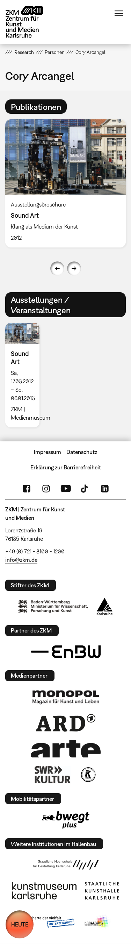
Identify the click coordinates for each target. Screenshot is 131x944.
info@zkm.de (21, 560)
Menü (119, 13)
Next (74, 268)
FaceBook (27, 488)
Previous (57, 268)
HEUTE (19, 924)
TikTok (85, 488)
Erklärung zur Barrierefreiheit (65, 467)
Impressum (47, 452)
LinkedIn (105, 488)
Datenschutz (81, 452)
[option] (25, 375)
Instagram (46, 488)
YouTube (66, 488)
